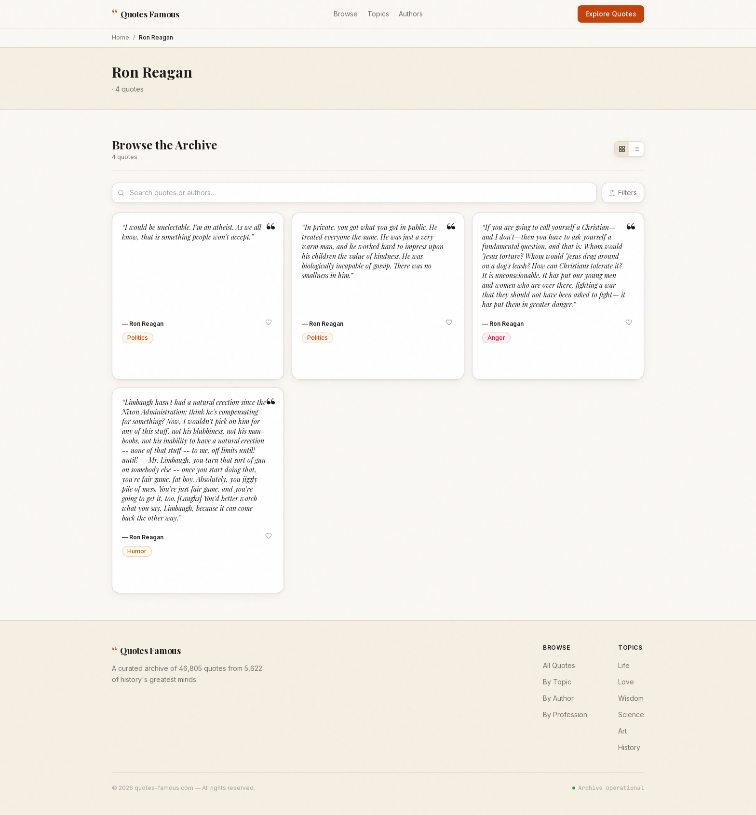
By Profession (565, 714)
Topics (378, 14)
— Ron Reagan (142, 323)
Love (626, 682)
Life (624, 665)
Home (120, 37)
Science (631, 714)
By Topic (557, 682)
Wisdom (631, 698)
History (629, 747)
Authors (411, 14)
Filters (623, 192)
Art (622, 731)
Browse (346, 14)
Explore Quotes (610, 14)
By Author (558, 698)
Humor (137, 551)
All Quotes (559, 665)
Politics (137, 337)
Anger (496, 337)
